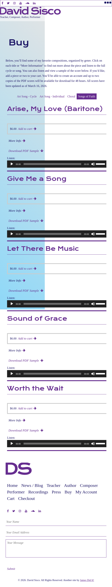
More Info (15, 140)
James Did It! (87, 580)
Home (12, 485)
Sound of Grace (37, 319)
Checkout (26, 498)
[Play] (12, 164)
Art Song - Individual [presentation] (52, 96)
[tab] (26, 96)
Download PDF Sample (24, 151)
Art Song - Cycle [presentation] (27, 96)
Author (70, 485)
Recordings (38, 492)
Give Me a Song (36, 179)
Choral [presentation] (71, 96)
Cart (10, 498)
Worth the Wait (35, 388)
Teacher (54, 485)
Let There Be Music (43, 249)
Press (56, 492)
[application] (57, 164)
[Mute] (93, 164)
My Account (86, 492)
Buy (68, 492)
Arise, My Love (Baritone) (55, 109)
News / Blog (32, 485)
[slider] (52, 164)
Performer (16, 492)
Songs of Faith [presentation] (86, 96)
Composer (89, 485)
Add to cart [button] (25, 129)
